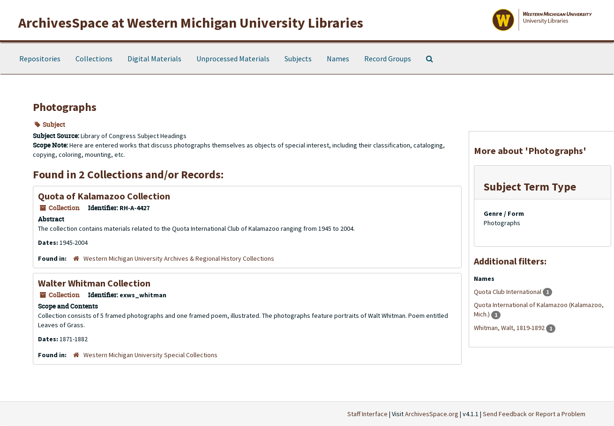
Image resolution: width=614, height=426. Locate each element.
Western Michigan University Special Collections (150, 355)
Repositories (39, 58)
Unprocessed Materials (233, 58)
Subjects (298, 58)
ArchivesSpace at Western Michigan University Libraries (190, 22)
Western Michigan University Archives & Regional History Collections (178, 258)
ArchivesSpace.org (431, 414)
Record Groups (387, 58)
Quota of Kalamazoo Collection (104, 196)
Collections (93, 58)
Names (338, 58)
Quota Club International (508, 291)
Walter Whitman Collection (94, 283)
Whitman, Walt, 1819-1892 (510, 327)
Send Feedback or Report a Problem (534, 414)
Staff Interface (367, 414)
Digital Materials (154, 58)
